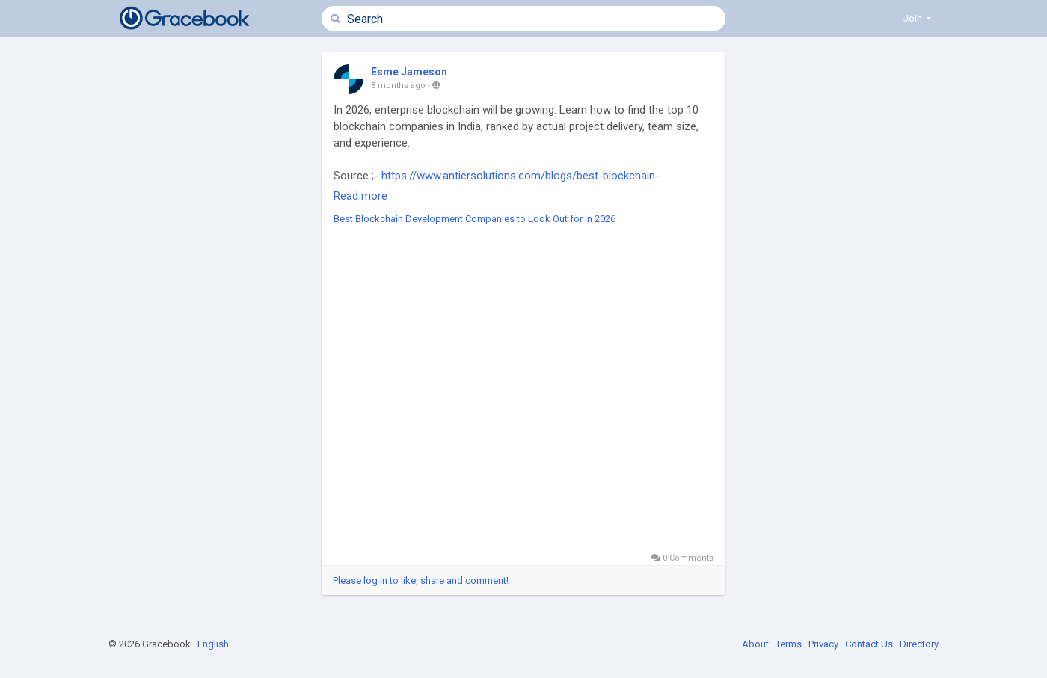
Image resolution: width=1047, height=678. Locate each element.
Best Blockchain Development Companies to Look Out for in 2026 (474, 218)
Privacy (824, 644)
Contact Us (870, 644)
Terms (790, 644)
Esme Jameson (409, 72)
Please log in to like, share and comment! (421, 580)
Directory (919, 644)
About (756, 644)
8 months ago (398, 85)
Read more (360, 196)
